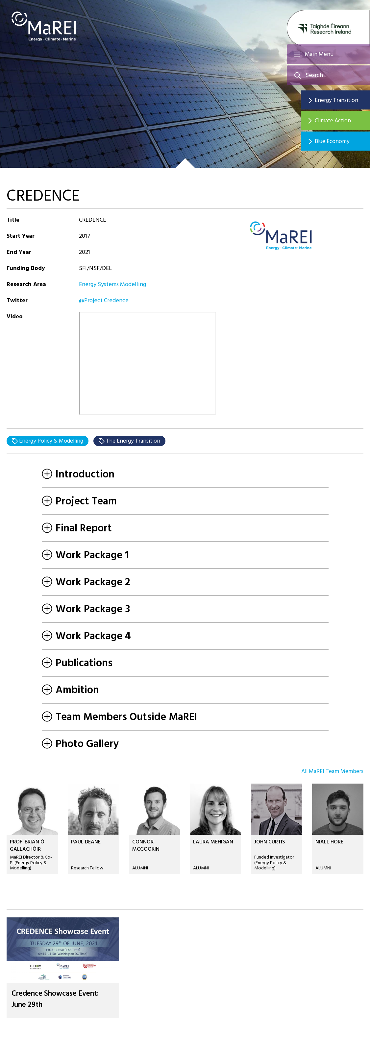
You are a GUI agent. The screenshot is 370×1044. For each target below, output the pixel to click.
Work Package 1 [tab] (85, 555)
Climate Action (337, 121)
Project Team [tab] (79, 501)
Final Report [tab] (77, 528)
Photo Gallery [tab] (80, 744)
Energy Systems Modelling (112, 284)
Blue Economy (336, 142)
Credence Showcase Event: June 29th (59, 999)
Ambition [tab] (70, 690)
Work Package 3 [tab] (86, 609)
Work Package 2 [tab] (86, 582)
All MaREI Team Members (331, 772)
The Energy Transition (136, 441)
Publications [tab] (77, 663)
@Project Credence (104, 300)
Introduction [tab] (78, 474)
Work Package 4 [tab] (86, 636)
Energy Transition (340, 100)
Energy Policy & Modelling (52, 441)
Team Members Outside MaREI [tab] (119, 717)
